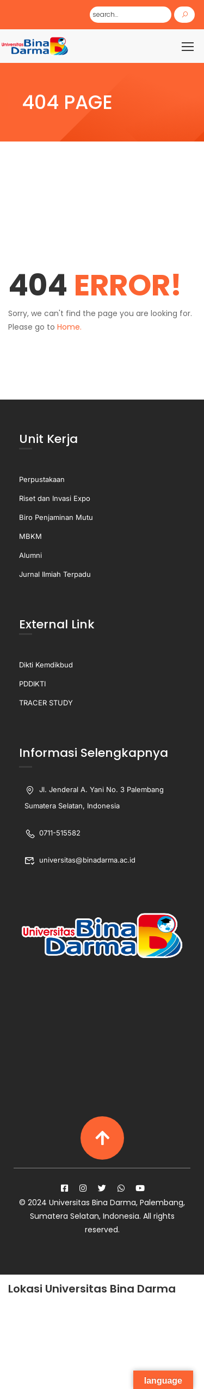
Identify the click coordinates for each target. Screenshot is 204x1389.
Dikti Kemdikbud (46, 664)
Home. (69, 326)
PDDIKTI (32, 683)
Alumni (30, 555)
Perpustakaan (42, 479)
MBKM (30, 536)
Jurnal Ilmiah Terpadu (55, 574)
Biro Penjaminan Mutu (56, 517)
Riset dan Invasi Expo (54, 498)
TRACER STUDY (46, 702)
